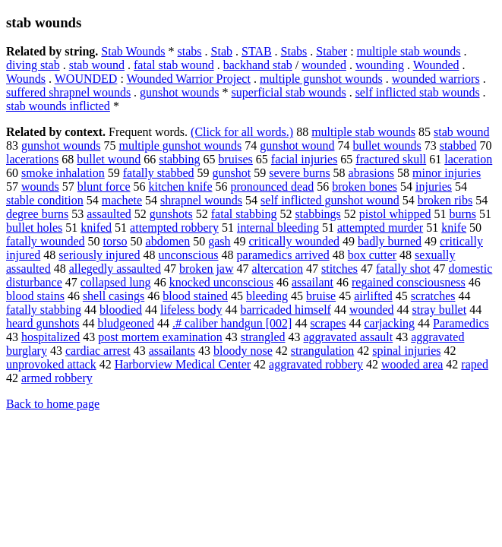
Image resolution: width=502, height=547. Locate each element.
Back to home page (52, 403)
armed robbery (57, 378)
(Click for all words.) (242, 131)
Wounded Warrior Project (189, 78)
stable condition (45, 200)
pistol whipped (395, 213)
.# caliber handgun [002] (232, 323)
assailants (172, 350)
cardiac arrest (98, 350)
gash (219, 241)
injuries (433, 186)
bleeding (267, 295)
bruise (321, 295)
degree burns (37, 213)
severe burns (299, 172)
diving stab (33, 64)
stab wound (97, 64)
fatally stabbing (43, 309)
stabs (190, 51)
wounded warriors (436, 78)
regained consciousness (409, 282)
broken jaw (206, 268)
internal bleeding (278, 227)
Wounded (436, 64)
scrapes (328, 323)
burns (463, 213)
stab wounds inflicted (58, 106)
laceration (468, 159)
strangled (263, 336)
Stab (221, 51)
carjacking (389, 323)
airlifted (373, 295)
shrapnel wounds (201, 200)
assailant (312, 282)
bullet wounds (386, 145)
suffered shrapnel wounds (68, 92)
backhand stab (257, 64)
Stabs (294, 51)
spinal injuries (406, 350)
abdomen (168, 241)
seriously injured (99, 254)
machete (122, 200)
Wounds (26, 78)
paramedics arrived (283, 254)
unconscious (188, 254)
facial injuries (304, 159)
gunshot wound (297, 145)
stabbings (317, 213)
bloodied (120, 309)
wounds (40, 186)
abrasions (371, 172)
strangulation (323, 350)
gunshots (171, 213)
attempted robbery (174, 227)
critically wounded (294, 241)
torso (115, 241)
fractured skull (390, 159)
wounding (379, 64)
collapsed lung (116, 282)
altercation (277, 268)
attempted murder (380, 227)
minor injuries (446, 172)
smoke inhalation (63, 172)
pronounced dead (272, 186)
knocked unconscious (221, 282)
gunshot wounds (179, 92)
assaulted (109, 213)
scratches (433, 295)
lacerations (32, 159)
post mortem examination (160, 336)
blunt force (104, 186)
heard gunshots (42, 323)
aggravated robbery (316, 364)
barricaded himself (285, 309)
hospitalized (50, 336)
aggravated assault (348, 336)
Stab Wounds (133, 51)
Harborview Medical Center (183, 364)
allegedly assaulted (115, 268)
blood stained (195, 295)
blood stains (35, 295)
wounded (324, 64)
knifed (96, 227)
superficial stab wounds (289, 92)
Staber (331, 51)
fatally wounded (45, 241)
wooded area (412, 364)
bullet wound (108, 159)
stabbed (458, 145)
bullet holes (34, 227)
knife (453, 227)
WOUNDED (86, 78)
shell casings (113, 295)
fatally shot (403, 268)
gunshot (232, 172)
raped (474, 364)
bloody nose (243, 350)
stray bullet (439, 309)
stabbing (179, 159)
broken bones (364, 186)
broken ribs (445, 200)
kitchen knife (181, 186)
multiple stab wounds (409, 51)
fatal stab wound (174, 64)
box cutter (372, 254)
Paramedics (461, 323)
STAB (257, 51)
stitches (339, 268)
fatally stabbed (158, 172)
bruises (236, 159)
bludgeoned (125, 323)
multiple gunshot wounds (321, 78)
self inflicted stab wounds (417, 92)
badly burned (389, 241)
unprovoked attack (51, 364)
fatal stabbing (244, 213)
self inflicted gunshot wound (329, 200)
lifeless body (191, 309)
